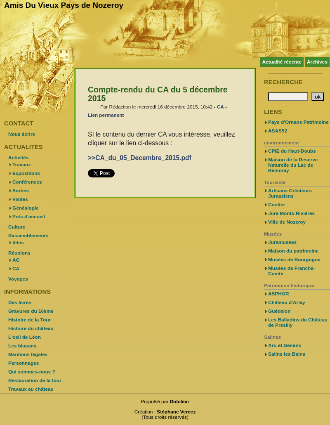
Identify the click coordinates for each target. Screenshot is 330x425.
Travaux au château (31, 389)
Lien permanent (106, 115)
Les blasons (22, 346)
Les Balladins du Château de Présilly (298, 322)
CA (220, 106)
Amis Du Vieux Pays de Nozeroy (63, 5)
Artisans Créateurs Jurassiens (290, 193)
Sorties (20, 191)
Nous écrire (21, 134)
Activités (18, 158)
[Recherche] (288, 96)
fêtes (18, 243)
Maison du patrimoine (293, 251)
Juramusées (282, 242)
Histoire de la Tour (29, 320)
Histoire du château (31, 328)
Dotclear (179, 401)
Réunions (19, 253)
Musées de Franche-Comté (291, 270)
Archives (317, 62)
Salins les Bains (286, 354)
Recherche (283, 82)
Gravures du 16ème (31, 311)
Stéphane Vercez (176, 412)
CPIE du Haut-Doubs (292, 151)
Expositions (26, 173)
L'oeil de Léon (24, 337)
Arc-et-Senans (284, 345)
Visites (20, 199)
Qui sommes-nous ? (31, 372)
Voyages (18, 279)
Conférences (27, 182)
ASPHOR (278, 294)
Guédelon (279, 311)
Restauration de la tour (34, 380)
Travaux (21, 165)
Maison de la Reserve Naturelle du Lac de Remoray (293, 165)
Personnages (23, 363)
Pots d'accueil (28, 217)
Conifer (276, 205)
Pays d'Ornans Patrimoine (298, 122)
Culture (16, 227)
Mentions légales (27, 354)
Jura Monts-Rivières (291, 213)
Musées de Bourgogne (294, 259)
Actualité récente (281, 62)
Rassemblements (28, 235)
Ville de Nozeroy (287, 222)
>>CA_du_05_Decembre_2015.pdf (139, 157)
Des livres (19, 302)
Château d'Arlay (286, 302)
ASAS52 (277, 131)
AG (16, 260)
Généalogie (25, 208)
